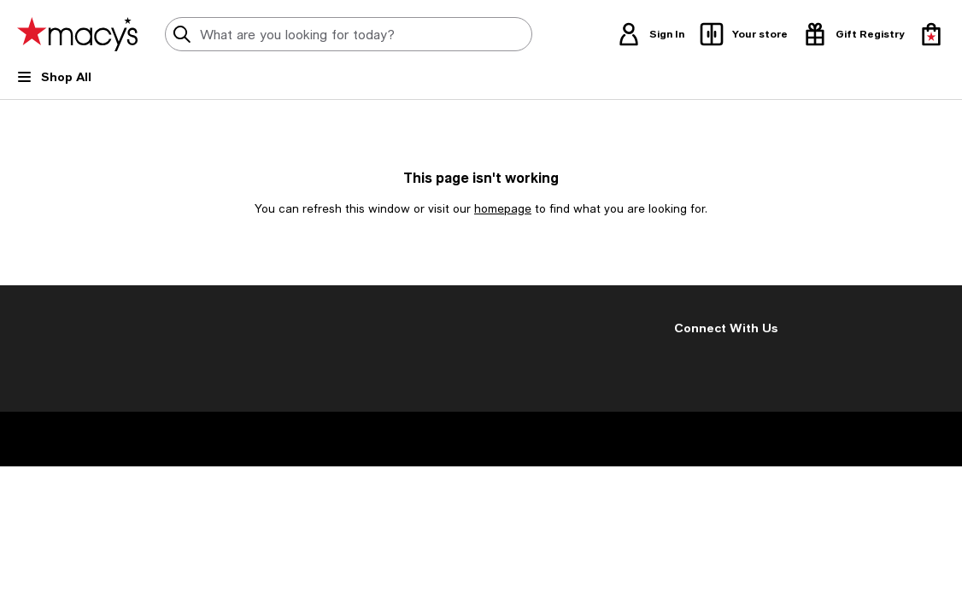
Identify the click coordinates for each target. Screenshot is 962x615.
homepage (502, 208)
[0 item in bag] (931, 34)
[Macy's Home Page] (77, 34)
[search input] (348, 34)
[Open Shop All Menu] (54, 83)
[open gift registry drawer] (852, 34)
